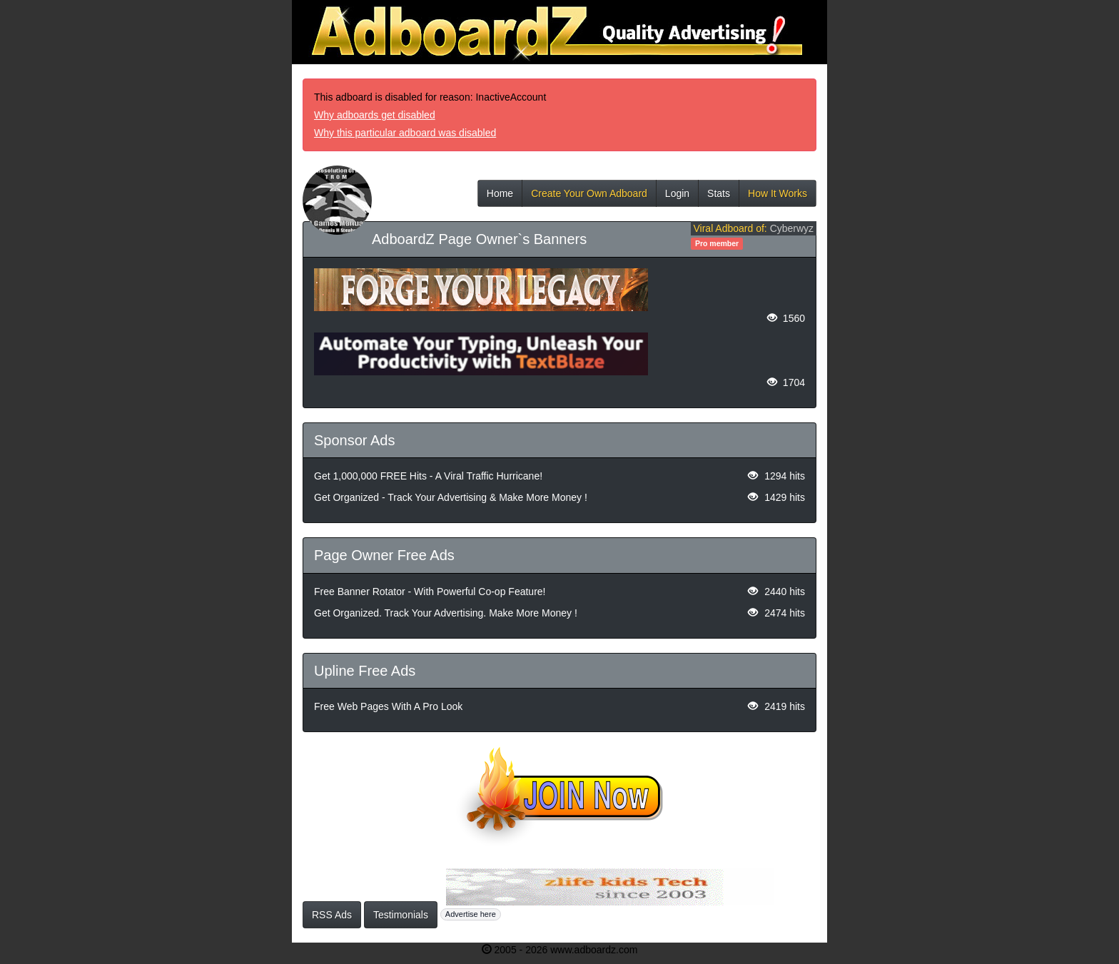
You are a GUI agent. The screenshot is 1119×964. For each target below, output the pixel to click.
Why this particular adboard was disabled (405, 132)
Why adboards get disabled (374, 115)
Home (499, 197)
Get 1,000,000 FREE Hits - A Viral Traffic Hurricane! (428, 476)
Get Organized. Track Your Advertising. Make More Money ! (445, 613)
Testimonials (400, 914)
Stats (718, 197)
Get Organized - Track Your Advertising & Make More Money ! (450, 497)
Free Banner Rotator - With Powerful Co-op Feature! (429, 591)
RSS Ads (332, 914)
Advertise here (470, 914)
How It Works (777, 197)
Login (677, 197)
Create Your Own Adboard (589, 197)
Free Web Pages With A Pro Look (388, 706)
